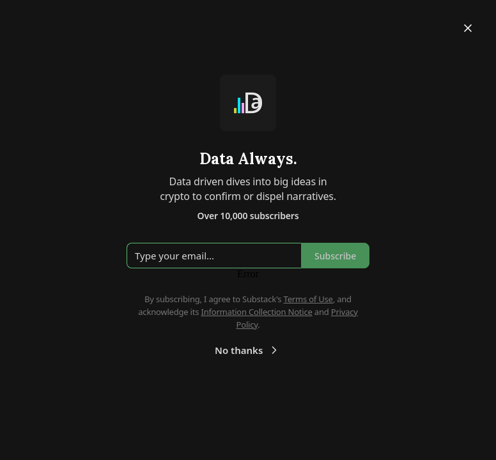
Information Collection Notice (256, 312)
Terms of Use (308, 299)
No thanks (248, 350)
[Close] (468, 28)
